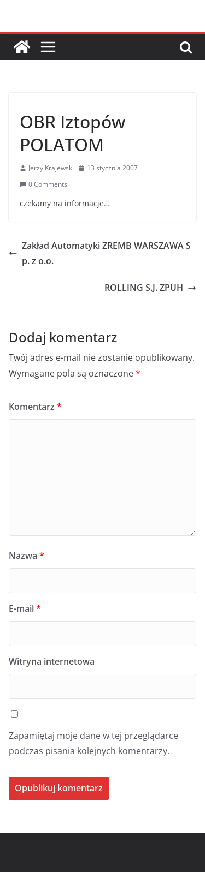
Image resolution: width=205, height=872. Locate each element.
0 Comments (43, 184)
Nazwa (26, 556)
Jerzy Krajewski (51, 167)
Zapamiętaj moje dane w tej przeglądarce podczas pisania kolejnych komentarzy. (93, 743)
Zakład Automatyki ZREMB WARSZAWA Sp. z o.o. (100, 253)
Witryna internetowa (52, 661)
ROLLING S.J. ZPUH (150, 288)
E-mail (25, 608)
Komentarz (35, 407)
